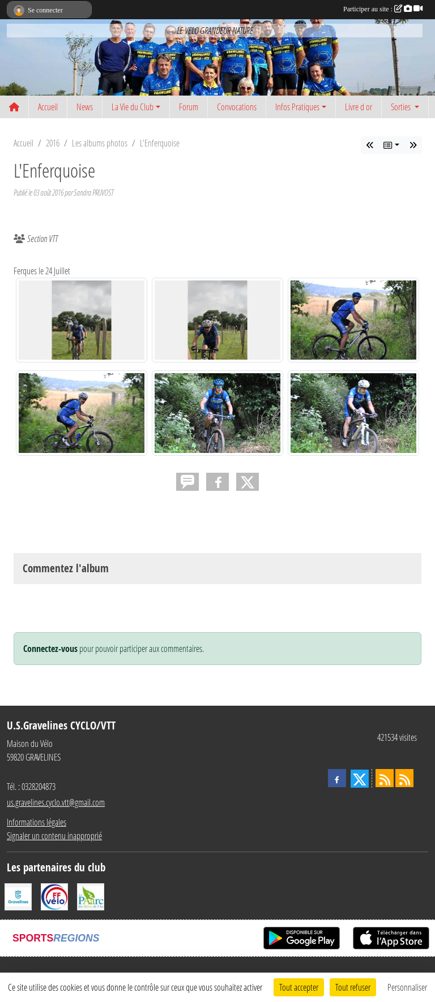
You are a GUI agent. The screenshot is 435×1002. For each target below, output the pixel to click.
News (84, 107)
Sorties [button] (401, 107)
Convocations (237, 107)
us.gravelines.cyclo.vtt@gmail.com (56, 802)
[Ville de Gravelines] (18, 895)
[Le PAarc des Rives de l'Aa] (90, 895)
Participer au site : (383, 9)
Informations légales (36, 822)
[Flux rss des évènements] (404, 778)
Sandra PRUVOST (93, 192)
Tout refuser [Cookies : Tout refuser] (352, 987)
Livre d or (358, 107)
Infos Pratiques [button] (297, 107)
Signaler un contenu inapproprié (54, 835)
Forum (188, 107)
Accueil (48, 107)
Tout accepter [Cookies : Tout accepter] (298, 987)
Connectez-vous (50, 648)
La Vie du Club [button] (132, 107)
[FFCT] (54, 895)
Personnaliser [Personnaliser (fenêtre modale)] (407, 987)
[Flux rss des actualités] (385, 778)
